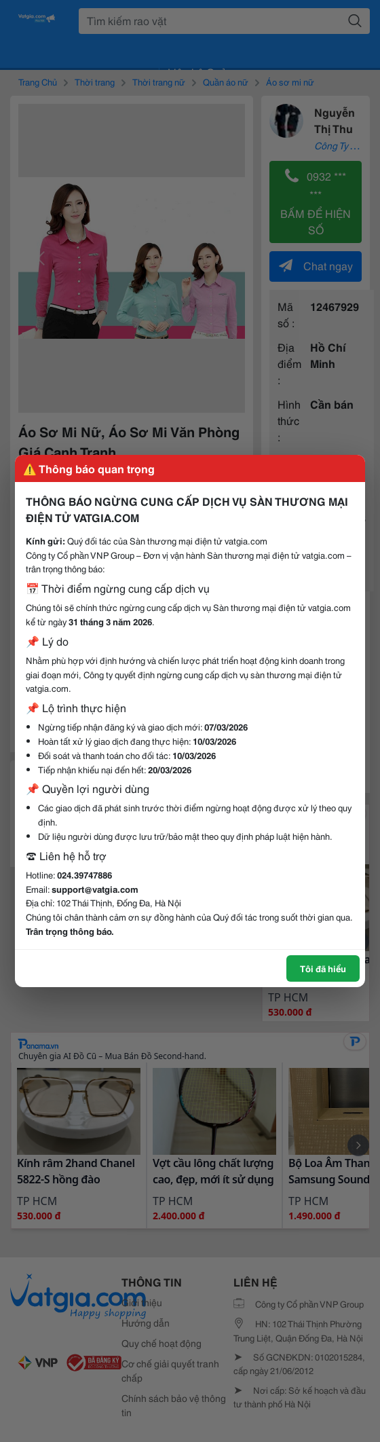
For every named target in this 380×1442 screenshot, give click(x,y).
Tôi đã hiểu (323, 968)
